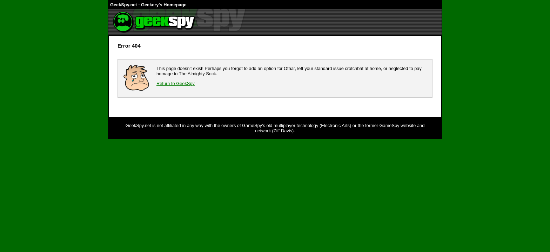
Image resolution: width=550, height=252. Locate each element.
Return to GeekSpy (175, 83)
